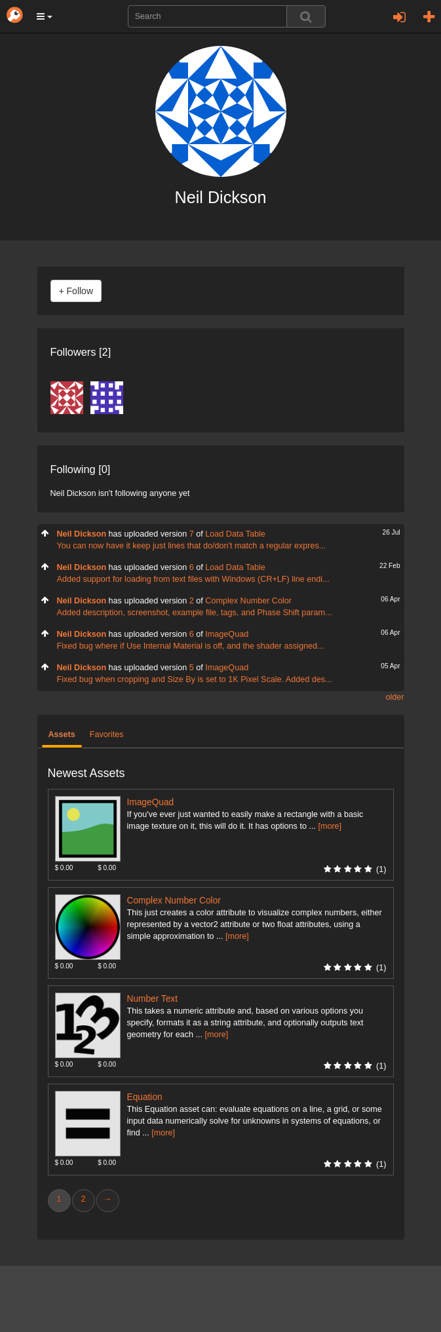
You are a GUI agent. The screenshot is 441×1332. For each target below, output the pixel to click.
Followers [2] (80, 352)
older (394, 697)
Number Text (152, 999)
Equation (145, 1097)
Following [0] (80, 469)
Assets (61, 734)
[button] (44, 16)
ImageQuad (226, 634)
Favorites (107, 734)
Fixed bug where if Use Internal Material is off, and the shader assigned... (190, 646)
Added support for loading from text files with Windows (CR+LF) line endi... (193, 579)
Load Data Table (235, 534)
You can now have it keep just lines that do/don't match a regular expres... (191, 545)
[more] (329, 826)
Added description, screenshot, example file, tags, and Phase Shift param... (194, 612)
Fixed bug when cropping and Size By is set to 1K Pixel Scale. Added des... (194, 679)
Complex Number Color (248, 600)
